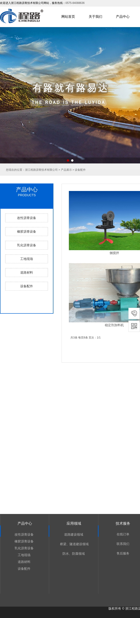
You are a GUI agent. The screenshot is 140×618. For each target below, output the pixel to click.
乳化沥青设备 (26, 245)
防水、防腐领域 (73, 553)
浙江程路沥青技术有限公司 (41, 169)
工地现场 (26, 259)
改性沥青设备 (26, 218)
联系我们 (123, 544)
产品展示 (66, 169)
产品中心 (123, 16)
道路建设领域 (73, 534)
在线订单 (123, 534)
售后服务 (123, 553)
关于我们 (95, 16)
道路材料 (26, 272)
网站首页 (68, 16)
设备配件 (26, 286)
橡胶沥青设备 (26, 231)
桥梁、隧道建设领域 (74, 544)
